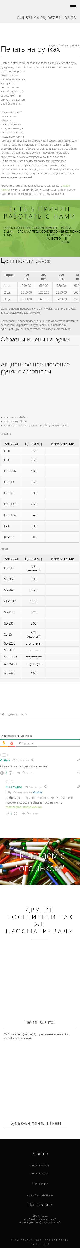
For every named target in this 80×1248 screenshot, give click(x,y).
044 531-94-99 (31, 18)
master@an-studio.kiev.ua (24, 807)
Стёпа (37, 792)
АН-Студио (14, 787)
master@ (40, 1191)
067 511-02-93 (61, 18)
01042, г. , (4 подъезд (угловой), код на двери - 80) (39, 1215)
